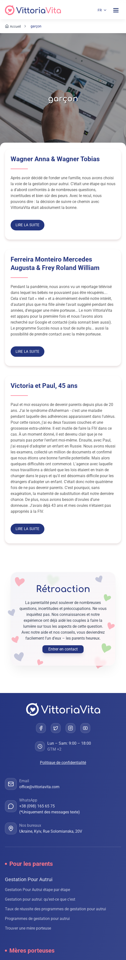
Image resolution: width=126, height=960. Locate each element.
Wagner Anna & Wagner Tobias (55, 159)
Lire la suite (27, 225)
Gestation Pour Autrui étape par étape (37, 889)
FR (100, 10)
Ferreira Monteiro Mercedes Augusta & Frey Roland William (55, 263)
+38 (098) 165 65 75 (37, 806)
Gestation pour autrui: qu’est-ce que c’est (40, 899)
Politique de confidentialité (63, 762)
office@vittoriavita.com (39, 786)
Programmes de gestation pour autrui (37, 918)
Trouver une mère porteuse (28, 928)
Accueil (15, 26)
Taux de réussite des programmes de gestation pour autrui (55, 909)
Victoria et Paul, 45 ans (44, 385)
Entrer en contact (63, 649)
